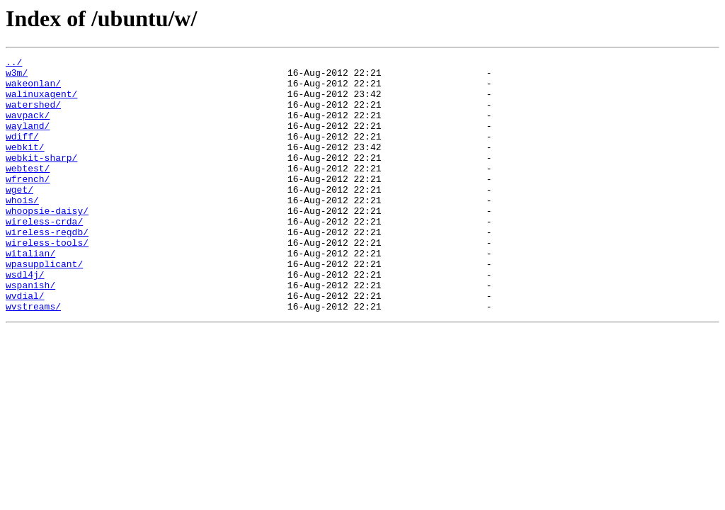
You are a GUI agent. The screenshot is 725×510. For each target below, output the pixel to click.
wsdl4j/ (25, 318)
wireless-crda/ (44, 255)
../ (14, 63)
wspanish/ (30, 331)
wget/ (19, 216)
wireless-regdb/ (47, 267)
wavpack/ (28, 127)
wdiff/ (22, 153)
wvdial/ (25, 344)
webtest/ (28, 191)
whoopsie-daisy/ (47, 242)
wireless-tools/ (47, 280)
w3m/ (17, 76)
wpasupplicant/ (44, 306)
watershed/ (33, 114)
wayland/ (28, 140)
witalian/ (30, 293)
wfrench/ (28, 204)
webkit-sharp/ (41, 178)
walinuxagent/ (41, 102)
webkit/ (25, 165)
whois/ (22, 229)
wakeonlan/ (33, 89)
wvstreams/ (33, 357)
